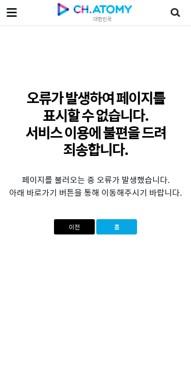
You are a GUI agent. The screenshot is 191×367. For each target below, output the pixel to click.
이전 (74, 226)
